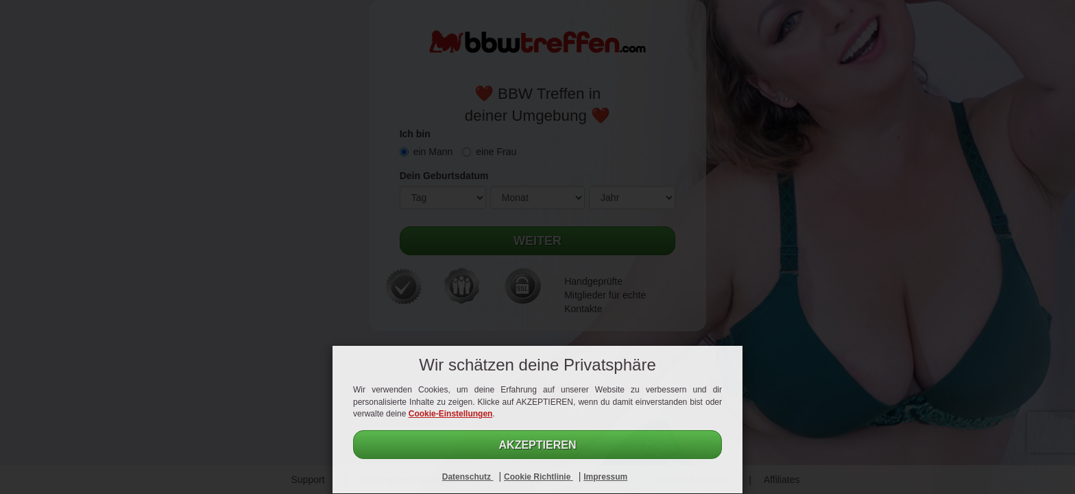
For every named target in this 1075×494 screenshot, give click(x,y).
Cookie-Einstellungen (451, 414)
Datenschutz (468, 477)
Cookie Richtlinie (538, 477)
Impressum (605, 477)
